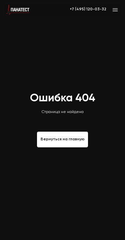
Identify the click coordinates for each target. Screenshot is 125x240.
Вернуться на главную (63, 139)
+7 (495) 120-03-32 (88, 9)
